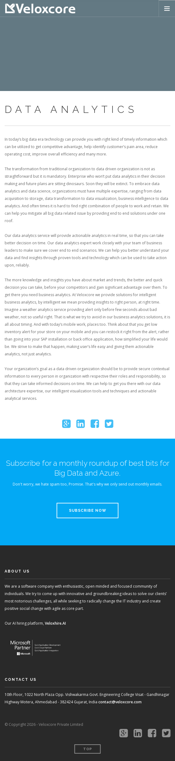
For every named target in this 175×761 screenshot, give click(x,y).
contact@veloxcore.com (120, 702)
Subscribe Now (87, 510)
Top (87, 749)
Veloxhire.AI (55, 623)
